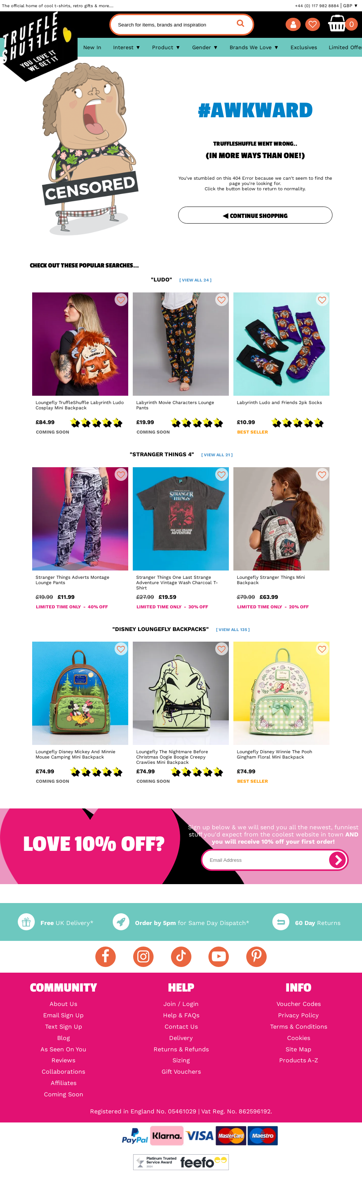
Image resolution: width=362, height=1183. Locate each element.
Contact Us (181, 1027)
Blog (63, 1038)
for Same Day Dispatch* (181, 923)
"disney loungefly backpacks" (181, 629)
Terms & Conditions (298, 1027)
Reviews (63, 1060)
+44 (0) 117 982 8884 (317, 5)
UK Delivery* (55, 923)
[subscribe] (337, 860)
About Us (63, 1004)
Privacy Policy (298, 1015)
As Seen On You (63, 1049)
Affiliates (63, 1083)
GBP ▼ (350, 5)
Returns (306, 923)
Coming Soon (63, 1094)
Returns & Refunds (181, 1049)
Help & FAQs (181, 1015)
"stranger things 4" (181, 454)
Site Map (298, 1049)
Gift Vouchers (181, 1072)
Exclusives (304, 47)
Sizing (181, 1060)
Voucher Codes (299, 1004)
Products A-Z (298, 1060)
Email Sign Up (63, 1015)
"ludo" (181, 279)
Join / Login (181, 1004)
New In (92, 47)
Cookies (298, 1038)
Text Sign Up (63, 1027)
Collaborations (63, 1072)
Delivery (181, 1038)
